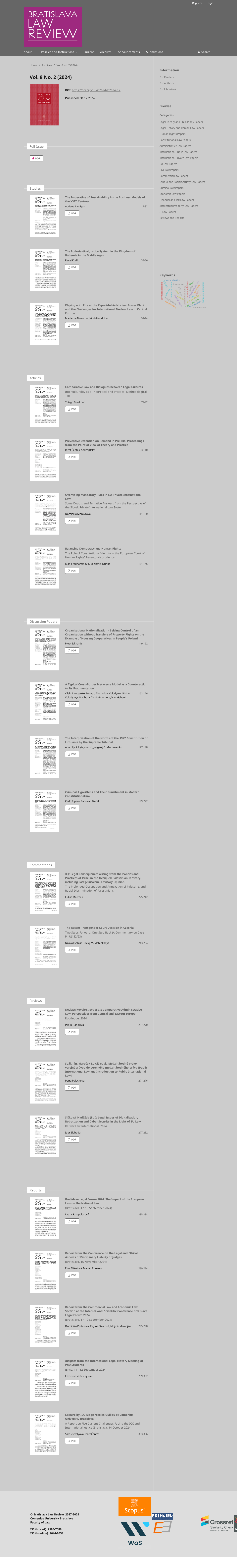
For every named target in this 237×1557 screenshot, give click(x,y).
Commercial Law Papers (174, 176)
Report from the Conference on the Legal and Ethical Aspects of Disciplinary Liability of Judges (89, 1257)
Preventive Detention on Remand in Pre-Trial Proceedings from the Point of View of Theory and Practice (104, 443)
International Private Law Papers (179, 158)
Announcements (129, 52)
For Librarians (168, 89)
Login (210, 3)
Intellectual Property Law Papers (179, 206)
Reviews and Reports (172, 218)
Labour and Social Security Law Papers (182, 182)
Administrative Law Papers (175, 146)
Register (197, 3)
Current (88, 52)
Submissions (154, 52)
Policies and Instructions (58, 52)
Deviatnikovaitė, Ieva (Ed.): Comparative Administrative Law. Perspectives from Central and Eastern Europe (89, 1014)
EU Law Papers (168, 164)
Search (204, 52)
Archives (106, 52)
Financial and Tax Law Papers (177, 200)
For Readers (167, 77)
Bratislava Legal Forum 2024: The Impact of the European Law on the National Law (89, 1203)
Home (33, 65)
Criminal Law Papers (171, 188)
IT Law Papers (168, 212)
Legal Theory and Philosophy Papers (181, 122)
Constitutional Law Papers (175, 140)
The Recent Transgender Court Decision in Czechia (89, 932)
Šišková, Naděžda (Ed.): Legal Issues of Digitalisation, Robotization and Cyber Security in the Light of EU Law (89, 1122)
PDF (35, 158)
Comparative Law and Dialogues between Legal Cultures (89, 391)
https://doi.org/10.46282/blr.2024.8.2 (96, 90)
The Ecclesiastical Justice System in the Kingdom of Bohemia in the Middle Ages (100, 253)
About (28, 52)
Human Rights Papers (172, 134)
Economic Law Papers (172, 194)
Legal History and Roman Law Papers (182, 128)
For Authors (167, 83)
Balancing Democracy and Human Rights (89, 553)
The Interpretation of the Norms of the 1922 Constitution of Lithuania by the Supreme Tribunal (106, 740)
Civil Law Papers (169, 170)
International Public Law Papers (178, 152)
